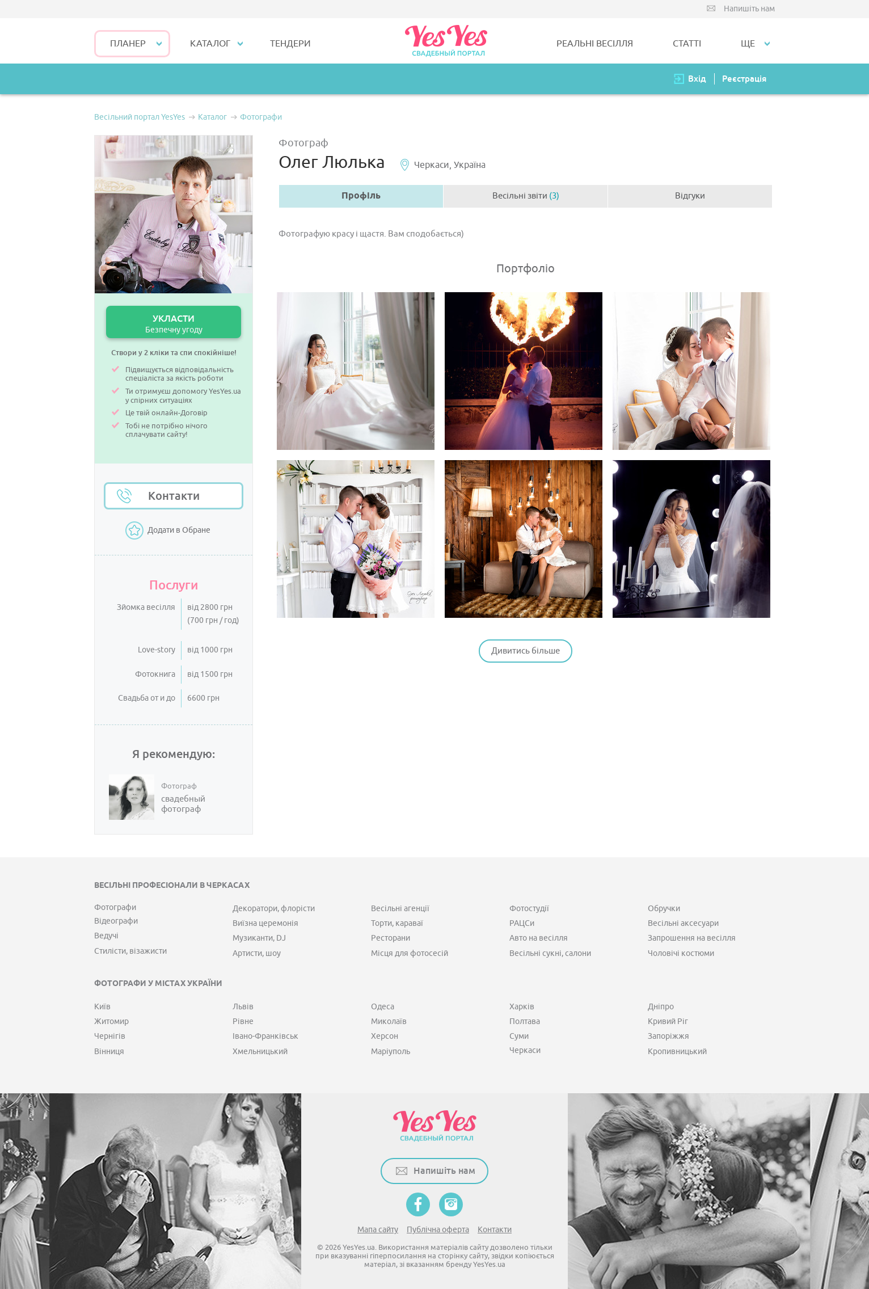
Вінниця (109, 1051)
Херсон (384, 1036)
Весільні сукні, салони (550, 953)
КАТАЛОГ (210, 43)
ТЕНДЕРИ (290, 43)
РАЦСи (521, 923)
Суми (519, 1036)
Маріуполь (390, 1051)
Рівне (243, 1021)
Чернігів (109, 1036)
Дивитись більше (525, 651)
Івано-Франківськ (265, 1036)
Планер (128, 43)
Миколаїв (389, 1021)
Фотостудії (529, 908)
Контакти (174, 495)
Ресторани (390, 938)
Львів (243, 1007)
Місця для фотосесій (409, 953)
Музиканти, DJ (259, 938)
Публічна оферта (438, 1230)
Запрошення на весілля (692, 938)
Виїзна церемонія (265, 923)
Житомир (111, 1021)
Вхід (697, 78)
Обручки (664, 908)
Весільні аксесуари (683, 923)
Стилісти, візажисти (130, 951)
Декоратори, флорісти (274, 908)
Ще (748, 43)
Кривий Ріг (668, 1021)
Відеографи (116, 921)
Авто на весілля (538, 938)
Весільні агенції (400, 908)
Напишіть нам (749, 9)
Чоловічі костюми (681, 953)
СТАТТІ (687, 43)
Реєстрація (744, 78)
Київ (102, 1007)
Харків (521, 1007)
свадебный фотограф (183, 804)
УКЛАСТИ (173, 324)
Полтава (524, 1021)
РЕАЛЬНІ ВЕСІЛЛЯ (594, 43)
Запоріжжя (668, 1036)
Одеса (382, 1007)
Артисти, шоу (257, 953)
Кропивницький (677, 1051)
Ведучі (106, 936)
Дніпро (661, 1007)
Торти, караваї (397, 923)
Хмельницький (260, 1051)
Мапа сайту (377, 1230)
